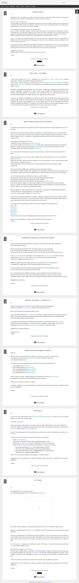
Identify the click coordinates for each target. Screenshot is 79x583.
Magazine (12, 6)
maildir (45, 526)
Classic (2, 6)
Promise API (33, 145)
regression (22, 257)
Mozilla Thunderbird (56, 82)
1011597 (14, 205)
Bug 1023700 (30, 372)
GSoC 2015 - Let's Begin (38, 73)
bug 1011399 (35, 416)
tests (18, 255)
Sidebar (22, 6)
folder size (47, 262)
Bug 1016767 (25, 365)
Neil (33, 259)
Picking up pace (37, 12)
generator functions (48, 181)
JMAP (40, 82)
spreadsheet (30, 314)
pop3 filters (23, 325)
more (15, 255)
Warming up (38, 411)
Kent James (14, 193)
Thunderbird (41, 493)
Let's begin (38, 480)
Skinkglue (16, 86)
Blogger (44, 582)
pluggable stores (30, 530)
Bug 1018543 (31, 370)
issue (30, 447)
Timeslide (33, 6)
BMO (55, 215)
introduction (38, 148)
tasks (35, 428)
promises (28, 428)
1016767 (14, 207)
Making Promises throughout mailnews (38, 350)
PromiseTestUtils (35, 193)
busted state (60, 321)
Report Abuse (48, 582)
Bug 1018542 (32, 369)
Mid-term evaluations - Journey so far (38, 300)
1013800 (14, 209)
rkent (33, 257)
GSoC (29, 79)
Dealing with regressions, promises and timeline (38, 238)
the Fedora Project (52, 79)
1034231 (14, 214)
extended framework (34, 143)
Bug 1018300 (29, 367)
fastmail (47, 82)
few (45, 255)
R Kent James (21, 84)
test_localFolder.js (21, 439)
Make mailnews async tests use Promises (38, 121)
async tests (14, 428)
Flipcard (7, 6)
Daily (30, 323)
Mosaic (17, 6)
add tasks (17, 158)
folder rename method (34, 325)
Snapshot (27, 6)
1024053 (14, 210)
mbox (12, 545)
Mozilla (28, 493)
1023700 (14, 212)
